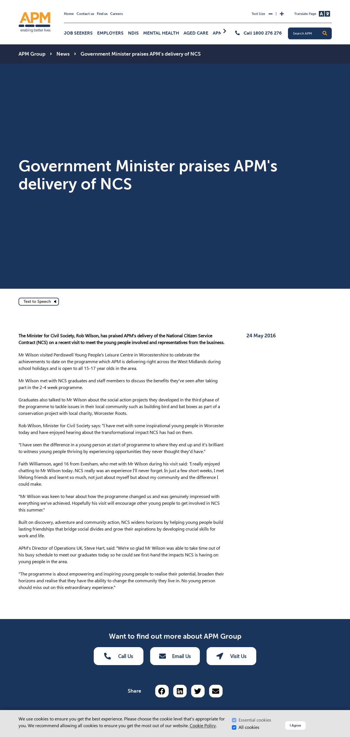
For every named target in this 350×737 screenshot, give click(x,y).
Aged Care (196, 33)
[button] (324, 33)
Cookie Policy (203, 725)
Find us (102, 14)
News (63, 54)
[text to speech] (39, 302)
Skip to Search (17, 2)
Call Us (118, 656)
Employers (110, 33)
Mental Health (161, 33)
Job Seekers (78, 33)
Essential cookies (255, 720)
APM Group (32, 54)
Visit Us (231, 656)
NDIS (133, 33)
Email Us (175, 656)
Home (69, 14)
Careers (116, 14)
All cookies (249, 727)
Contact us (85, 14)
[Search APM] (312, 33)
